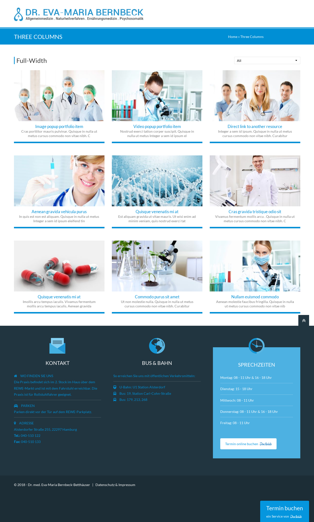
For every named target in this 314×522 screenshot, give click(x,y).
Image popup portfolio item (59, 126)
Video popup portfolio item (157, 126)
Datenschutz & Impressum (115, 485)
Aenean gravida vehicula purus (59, 211)
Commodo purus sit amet (157, 296)
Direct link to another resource (255, 126)
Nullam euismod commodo (255, 296)
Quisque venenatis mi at (157, 211)
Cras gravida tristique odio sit (255, 211)
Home (232, 37)
